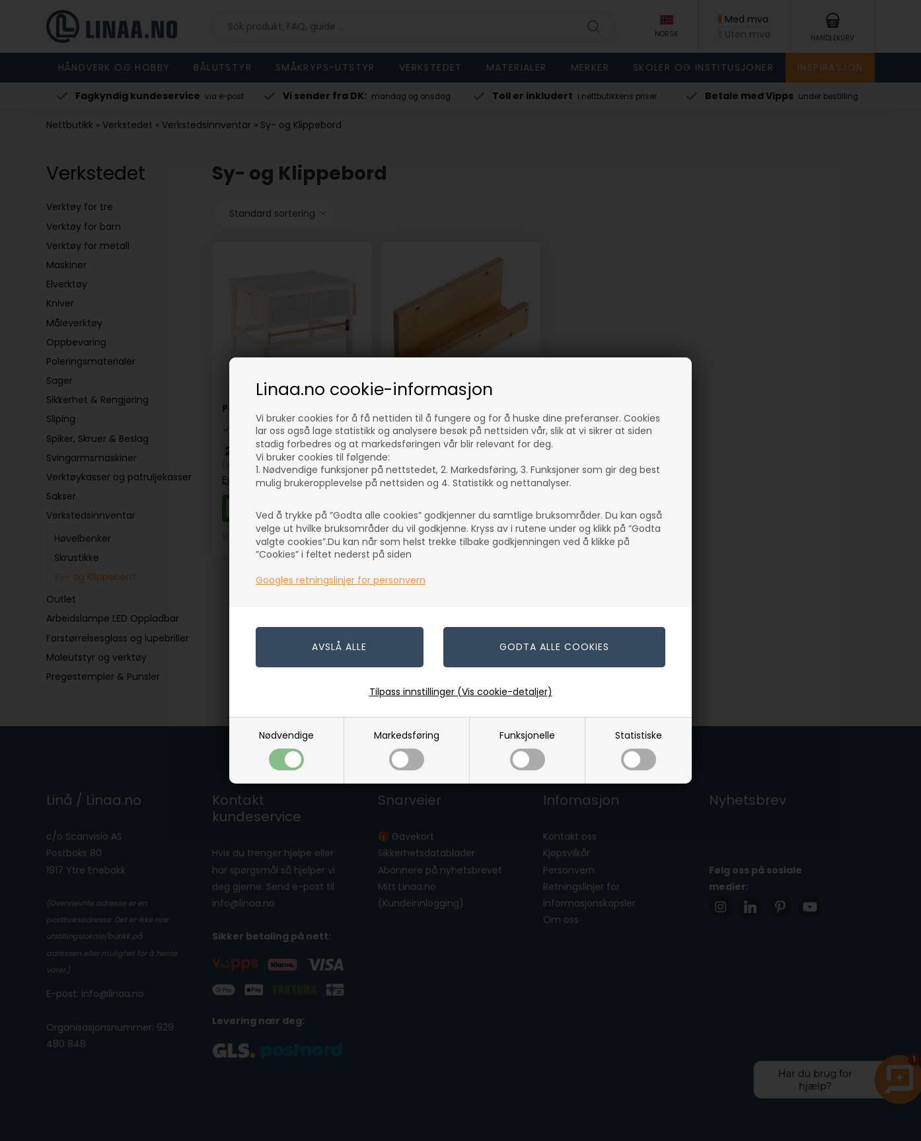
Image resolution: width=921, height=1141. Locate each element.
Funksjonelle (527, 749)
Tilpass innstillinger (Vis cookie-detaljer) (460, 691)
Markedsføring (406, 749)
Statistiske (638, 749)
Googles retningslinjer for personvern (340, 580)
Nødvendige (286, 749)
